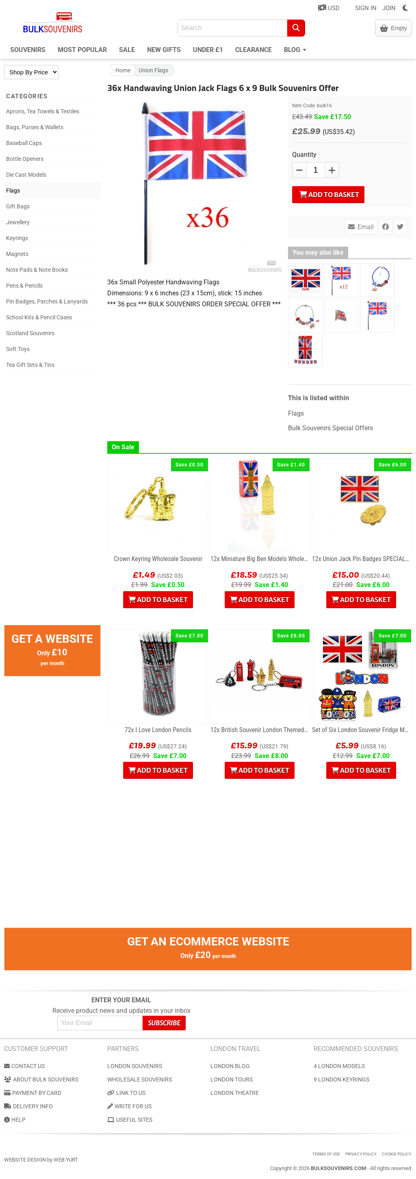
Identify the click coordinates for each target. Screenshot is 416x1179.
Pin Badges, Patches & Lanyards (47, 301)
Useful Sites (129, 1119)
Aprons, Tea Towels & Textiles (42, 111)
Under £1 (208, 50)
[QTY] (315, 170)
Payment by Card (32, 1093)
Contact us (24, 1066)
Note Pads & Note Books (37, 270)
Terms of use (326, 1154)
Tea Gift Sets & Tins (30, 365)
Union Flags (153, 70)
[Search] (296, 28)
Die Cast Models (26, 174)
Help (15, 1119)
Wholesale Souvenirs (139, 1079)
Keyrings (17, 238)
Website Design (25, 1160)
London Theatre (234, 1093)
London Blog (230, 1066)
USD (329, 8)
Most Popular (82, 50)
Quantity (304, 154)
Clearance (253, 50)
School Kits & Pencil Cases (39, 317)
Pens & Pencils (24, 285)
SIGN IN (366, 8)
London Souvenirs (134, 1066)
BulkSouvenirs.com (338, 1168)
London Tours (231, 1079)
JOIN (389, 8)
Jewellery (18, 222)
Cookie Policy (396, 1154)
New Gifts (164, 50)
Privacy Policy (361, 1154)
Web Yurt (66, 1160)
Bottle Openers (24, 159)
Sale (127, 50)
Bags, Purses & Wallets (34, 127)
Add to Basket (329, 195)
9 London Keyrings (341, 1079)
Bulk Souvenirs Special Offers (330, 428)
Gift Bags (18, 206)
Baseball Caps (24, 143)
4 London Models (339, 1066)
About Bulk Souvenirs (41, 1079)
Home (122, 70)
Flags (13, 190)
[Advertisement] (52, 503)
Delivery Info (28, 1106)
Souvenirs (28, 50)
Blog (295, 49)
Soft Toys (18, 349)
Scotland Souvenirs (30, 333)
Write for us (129, 1106)
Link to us (126, 1093)
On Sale (123, 447)
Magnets (17, 254)
